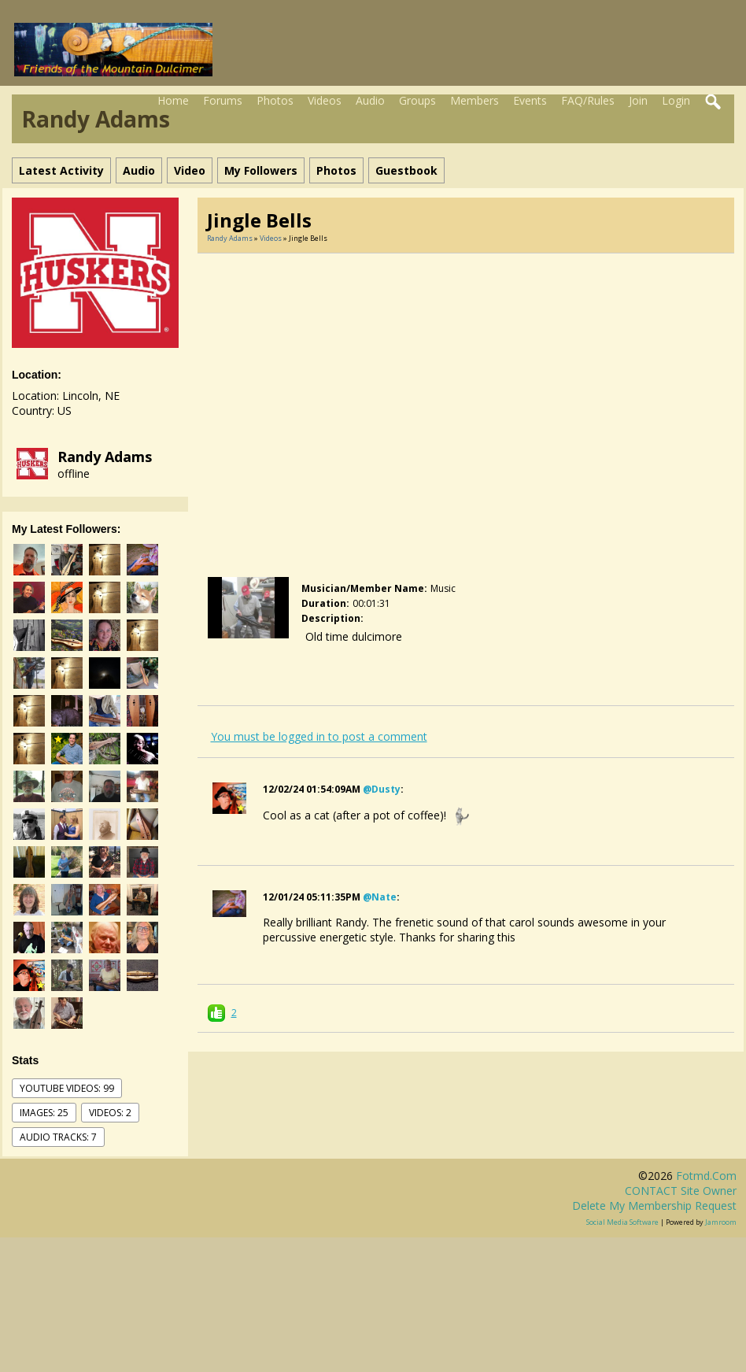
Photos (275, 100)
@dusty (382, 789)
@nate (380, 897)
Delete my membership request (654, 1205)
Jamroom (721, 1222)
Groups (417, 100)
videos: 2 (110, 1112)
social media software (622, 1222)
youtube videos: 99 (67, 1088)
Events (530, 100)
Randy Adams (104, 456)
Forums (222, 100)
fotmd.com (706, 1175)
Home (173, 100)
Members (474, 100)
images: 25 (44, 1112)
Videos (325, 100)
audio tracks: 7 (58, 1137)
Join (638, 100)
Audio (370, 100)
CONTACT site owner (681, 1190)
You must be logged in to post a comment (319, 736)
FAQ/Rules (588, 100)
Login (676, 100)
